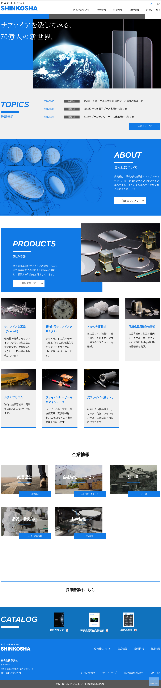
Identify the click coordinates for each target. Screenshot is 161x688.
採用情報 (134, 10)
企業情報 (118, 10)
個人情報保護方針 (133, 672)
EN (158, 4)
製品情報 (101, 10)
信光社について (81, 10)
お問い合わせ (153, 10)
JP (151, 4)
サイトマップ (109, 672)
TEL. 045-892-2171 (11, 673)
